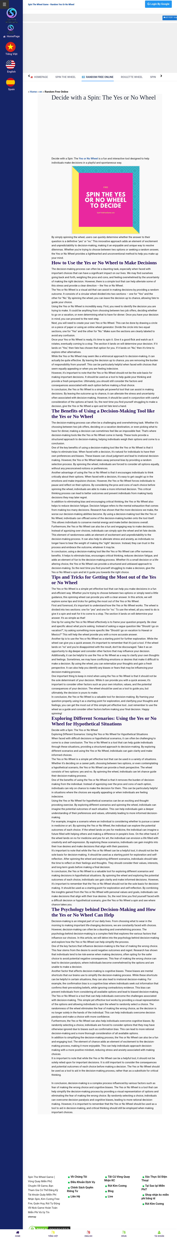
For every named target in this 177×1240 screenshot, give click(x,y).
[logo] (11, 10)
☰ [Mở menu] (4, 4)
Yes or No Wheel (88, 158)
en (40, 91)
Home (33, 91)
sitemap (32, 1216)
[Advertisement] (100, 48)
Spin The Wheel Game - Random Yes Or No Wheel (51, 4)
